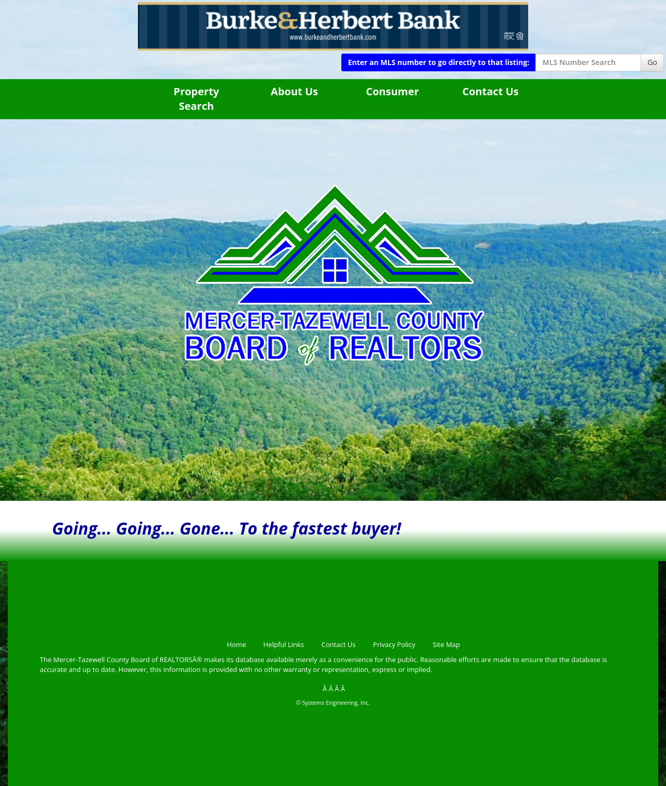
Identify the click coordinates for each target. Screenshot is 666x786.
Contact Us (490, 91)
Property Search (197, 98)
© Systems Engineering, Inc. (333, 702)
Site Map (446, 644)
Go (652, 62)
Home (236, 644)
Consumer (392, 91)
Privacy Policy (394, 644)
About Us (294, 91)
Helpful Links (283, 644)
